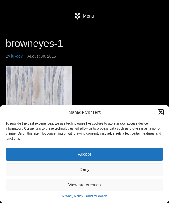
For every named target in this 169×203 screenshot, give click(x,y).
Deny (84, 169)
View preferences (84, 184)
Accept (84, 154)
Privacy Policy (72, 196)
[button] (160, 112)
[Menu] (84, 16)
